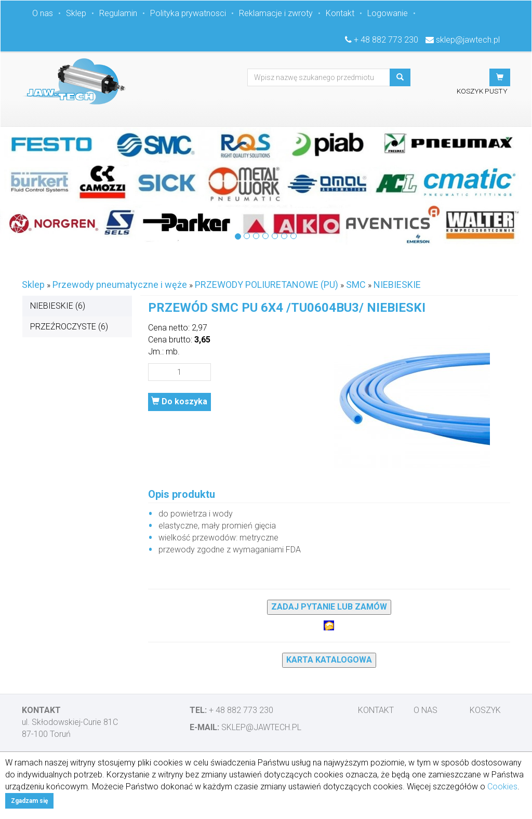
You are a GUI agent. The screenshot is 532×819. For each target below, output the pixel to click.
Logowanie (387, 13)
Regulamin (118, 13)
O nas (42, 13)
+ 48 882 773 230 (386, 40)
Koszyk (485, 710)
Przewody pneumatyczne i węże (119, 284)
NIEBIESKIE (397, 284)
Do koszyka (179, 401)
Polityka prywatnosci (188, 13)
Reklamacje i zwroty (276, 13)
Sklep (76, 13)
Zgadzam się (29, 800)
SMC (356, 284)
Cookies (502, 786)
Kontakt (340, 13)
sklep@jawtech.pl (468, 40)
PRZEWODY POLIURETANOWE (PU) (266, 284)
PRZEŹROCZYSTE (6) (69, 327)
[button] (499, 77)
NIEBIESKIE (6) (57, 306)
